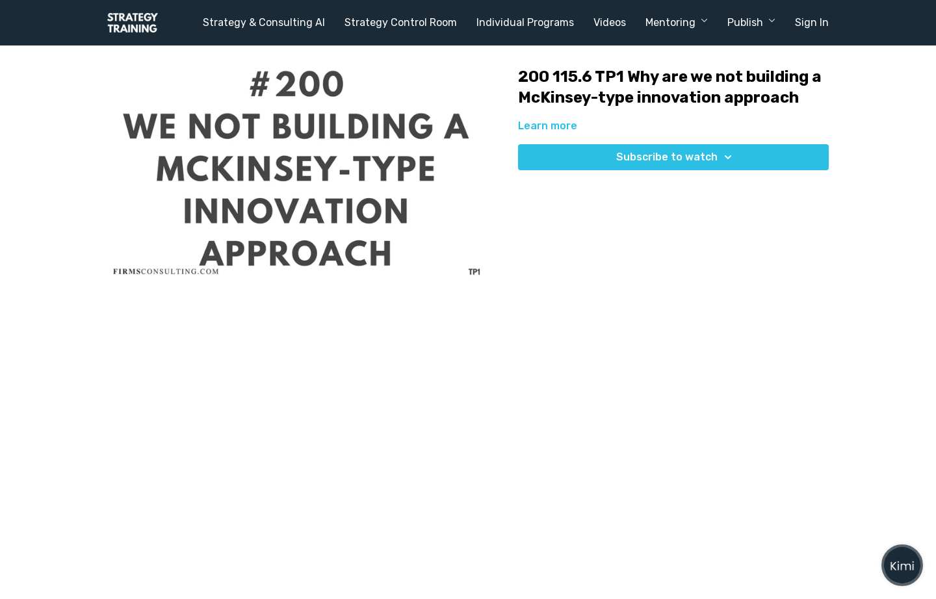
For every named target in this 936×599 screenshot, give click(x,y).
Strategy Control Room (400, 22)
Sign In (812, 22)
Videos (609, 22)
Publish (751, 22)
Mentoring (676, 22)
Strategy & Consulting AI (264, 22)
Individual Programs (525, 22)
